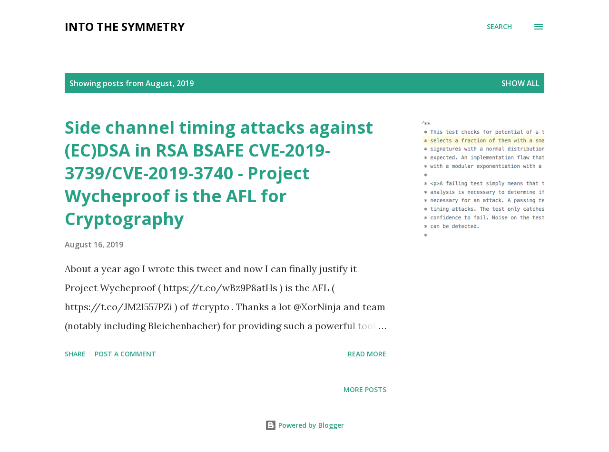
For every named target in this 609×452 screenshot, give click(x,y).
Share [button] (75, 353)
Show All (520, 83)
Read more (367, 353)
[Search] (499, 26)
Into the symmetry (125, 26)
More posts (365, 389)
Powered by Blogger (304, 425)
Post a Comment (125, 353)
